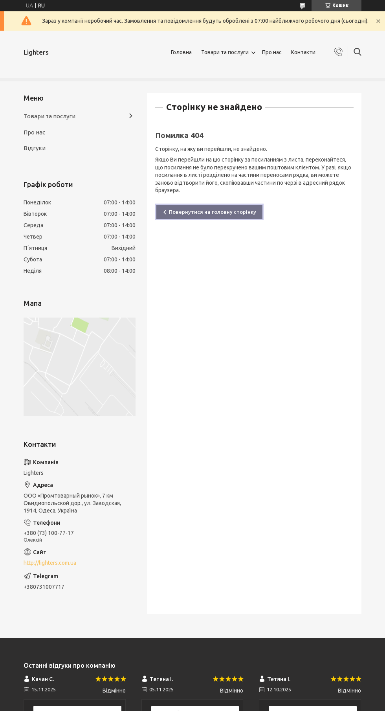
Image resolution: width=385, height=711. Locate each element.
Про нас (272, 52)
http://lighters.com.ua (50, 563)
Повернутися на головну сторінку (212, 212)
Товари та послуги (225, 52)
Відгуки (35, 148)
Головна (181, 52)
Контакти (303, 52)
